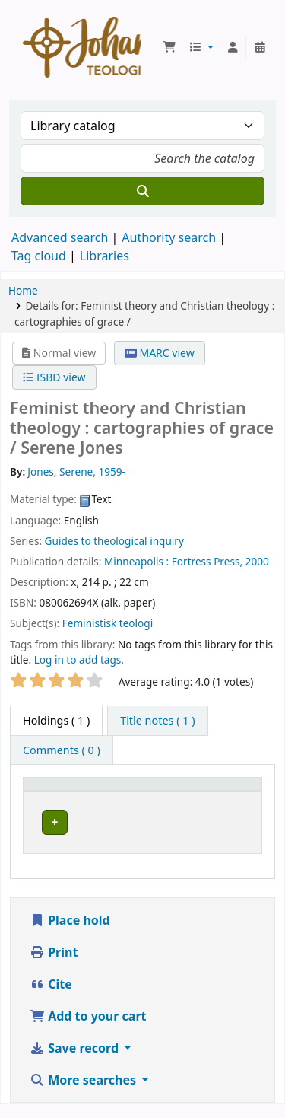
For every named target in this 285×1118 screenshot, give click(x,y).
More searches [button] (84, 1094)
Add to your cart (88, 1030)
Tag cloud (38, 255)
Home (23, 290)
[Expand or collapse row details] (217, 837)
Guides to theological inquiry (114, 541)
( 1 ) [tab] (56, 720)
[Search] (142, 191)
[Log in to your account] (232, 47)
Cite (51, 998)
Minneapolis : (136, 561)
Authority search (169, 237)
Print (54, 966)
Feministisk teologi (107, 623)
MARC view (160, 353)
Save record (76, 1062)
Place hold (70, 934)
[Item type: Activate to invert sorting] (98, 791)
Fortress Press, (207, 561)
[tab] (157, 721)
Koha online (82, 47)
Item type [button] (56, 791)
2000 (257, 561)
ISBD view (54, 377)
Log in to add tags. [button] (79, 659)
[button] (169, 47)
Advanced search (59, 237)
